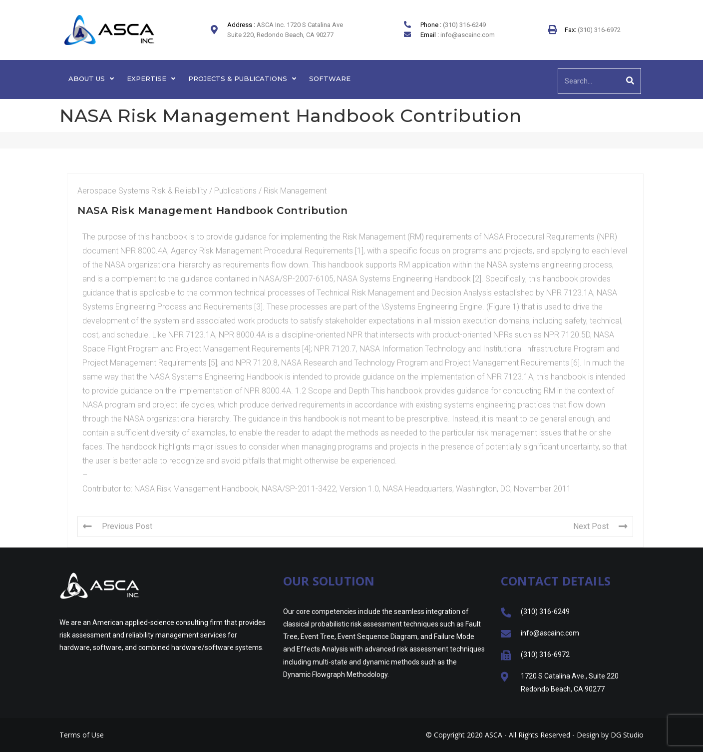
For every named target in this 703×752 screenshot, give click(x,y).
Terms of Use (81, 735)
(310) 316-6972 (598, 30)
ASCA (493, 735)
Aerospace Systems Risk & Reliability (142, 191)
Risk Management (295, 191)
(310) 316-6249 (464, 24)
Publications (235, 191)
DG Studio (627, 735)
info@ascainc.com (467, 34)
